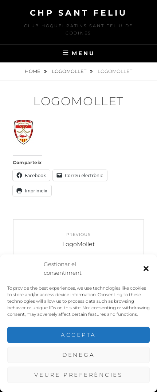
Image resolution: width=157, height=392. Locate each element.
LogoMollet (69, 71)
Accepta (78, 334)
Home (33, 71)
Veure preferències (78, 374)
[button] (146, 268)
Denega (78, 354)
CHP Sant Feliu (78, 13)
